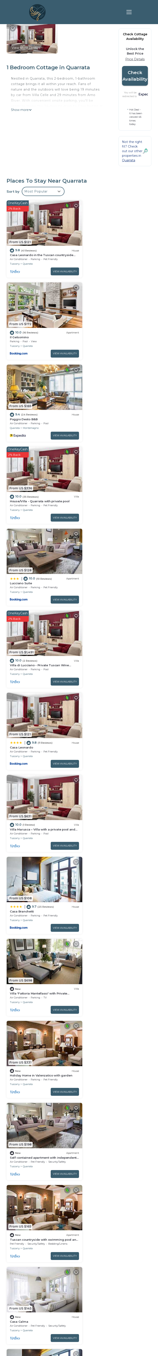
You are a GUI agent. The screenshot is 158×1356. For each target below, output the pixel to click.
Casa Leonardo (21, 488)
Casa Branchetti (22, 567)
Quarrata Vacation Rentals (26, 1197)
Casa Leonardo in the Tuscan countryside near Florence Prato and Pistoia (116, 1193)
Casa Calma (93, 725)
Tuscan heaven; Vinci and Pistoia (35, 1119)
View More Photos (26, 48)
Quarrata (28, 260)
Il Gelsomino (93, 252)
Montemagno (31, 339)
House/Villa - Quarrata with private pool (114, 330)
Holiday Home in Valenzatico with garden (41, 646)
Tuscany (15, 260)
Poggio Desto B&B (24, 330)
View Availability (60, 268)
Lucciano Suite (21, 409)
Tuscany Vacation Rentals (26, 1209)
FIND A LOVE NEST (79, 1282)
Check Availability (134, 76)
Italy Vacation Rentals (23, 1222)
